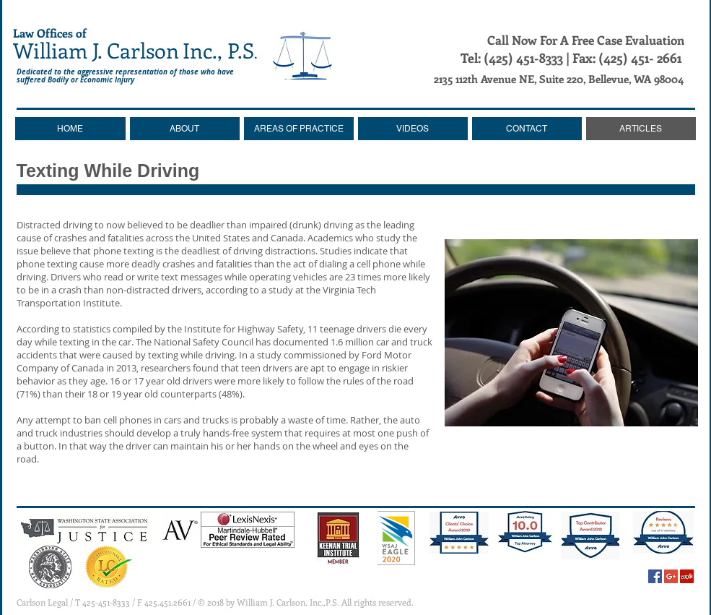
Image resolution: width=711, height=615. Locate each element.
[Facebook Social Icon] (655, 576)
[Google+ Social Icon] (671, 576)
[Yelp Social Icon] (687, 576)
